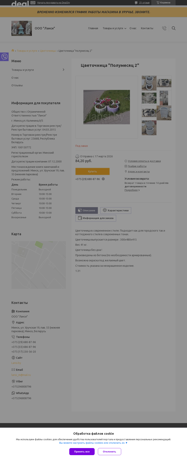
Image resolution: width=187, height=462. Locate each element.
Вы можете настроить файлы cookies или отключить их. (92, 443)
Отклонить (110, 451)
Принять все (82, 451)
